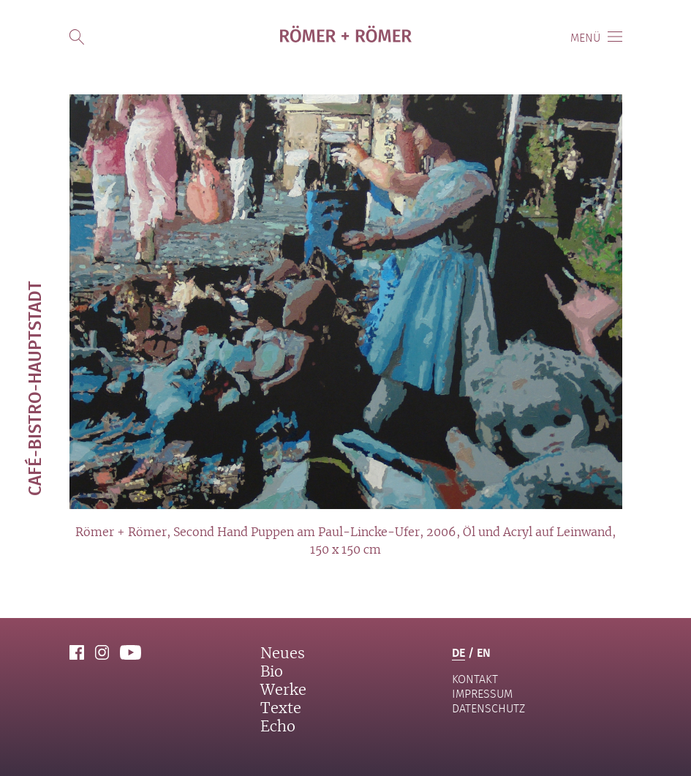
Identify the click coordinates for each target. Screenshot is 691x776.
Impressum (482, 693)
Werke (283, 690)
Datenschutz (488, 708)
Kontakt (475, 679)
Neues (282, 654)
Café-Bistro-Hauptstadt (34, 388)
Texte (280, 708)
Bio (271, 672)
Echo (277, 727)
